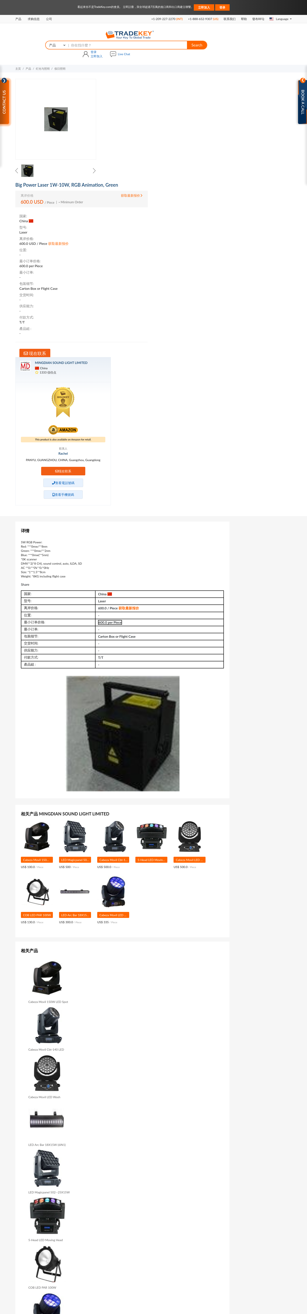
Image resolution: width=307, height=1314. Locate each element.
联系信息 (237, 279)
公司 (49, 19)
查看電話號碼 (258, 198)
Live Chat (284, 35)
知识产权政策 (170, 1299)
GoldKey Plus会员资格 (100, 1218)
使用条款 (135, 1299)
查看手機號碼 (258, 210)
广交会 (210, 1280)
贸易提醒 (206, 1273)
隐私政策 (151, 1299)
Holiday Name (177, 1136)
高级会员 (116, 1280)
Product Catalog (65, 1151)
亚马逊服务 (147, 1236)
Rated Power (138, 1136)
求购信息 (34, 19)
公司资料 (237, 243)
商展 (197, 1280)
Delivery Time (139, 1143)
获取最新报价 (199, 78)
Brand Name (63, 1136)
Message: (37, 1094)
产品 (18, 19)
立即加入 (204, 7)
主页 (18, 50)
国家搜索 (173, 1273)
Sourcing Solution (97, 1237)
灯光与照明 (43, 50)
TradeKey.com (164, 1305)
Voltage (60, 1143)
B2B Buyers (199, 1218)
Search (217, 35)
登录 (222, 7)
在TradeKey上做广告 (152, 1218)
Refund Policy (200, 1206)
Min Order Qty (102, 1143)
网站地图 (134, 1280)
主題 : (40, 1081)
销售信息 (237, 267)
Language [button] (279, 19)
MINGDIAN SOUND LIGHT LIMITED (264, 68)
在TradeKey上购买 (151, 1212)
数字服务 (145, 1228)
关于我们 (98, 1280)
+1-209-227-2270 (167, 19)
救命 (194, 1211)
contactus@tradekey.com (260, 1224)
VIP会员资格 (94, 1212)
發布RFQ (258, 19)
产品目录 (237, 255)
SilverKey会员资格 (98, 1230)
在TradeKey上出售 (151, 1206)
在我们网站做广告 (176, 1280)
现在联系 (128, 182)
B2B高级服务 (94, 1206)
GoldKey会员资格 (97, 1224)
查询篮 (189, 1273)
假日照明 (59, 50)
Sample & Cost (178, 1143)
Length (97, 1136)
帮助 (244, 19)
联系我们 (230, 19)
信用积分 (237, 292)
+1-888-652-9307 (203, 19)
